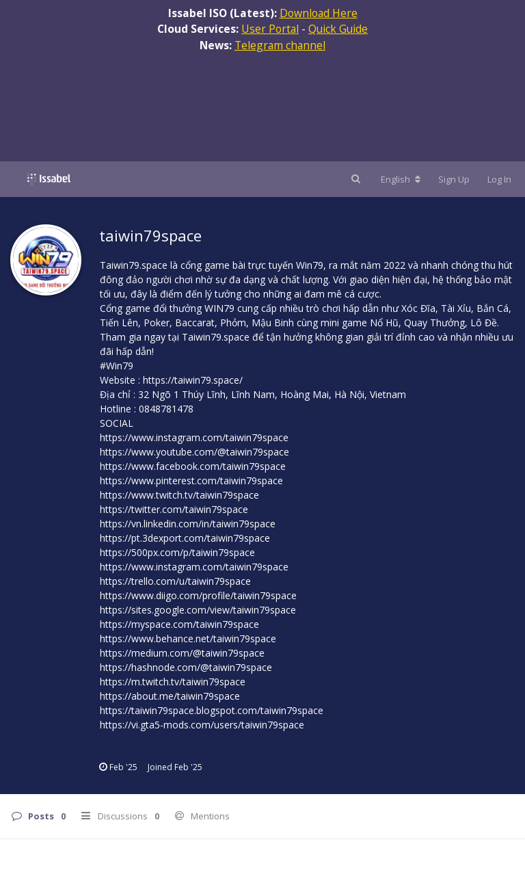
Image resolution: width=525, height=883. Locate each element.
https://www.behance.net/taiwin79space (188, 638)
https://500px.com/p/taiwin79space (177, 552)
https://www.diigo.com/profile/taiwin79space (198, 595)
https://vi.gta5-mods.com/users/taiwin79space (202, 724)
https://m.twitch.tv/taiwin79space (172, 681)
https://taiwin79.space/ (193, 379)
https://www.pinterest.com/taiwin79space (191, 480)
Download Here (319, 13)
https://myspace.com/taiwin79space (179, 624)
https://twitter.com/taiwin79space (174, 509)
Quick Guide (338, 28)
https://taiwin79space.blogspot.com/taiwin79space (211, 710)
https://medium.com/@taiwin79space (182, 652)
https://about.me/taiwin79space (170, 695)
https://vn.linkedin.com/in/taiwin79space (187, 523)
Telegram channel (279, 45)
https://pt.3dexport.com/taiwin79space (185, 537)
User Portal (270, 28)
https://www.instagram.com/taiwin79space (194, 437)
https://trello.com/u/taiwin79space (175, 581)
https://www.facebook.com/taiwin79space (193, 466)
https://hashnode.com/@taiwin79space (186, 667)
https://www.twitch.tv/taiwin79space (179, 494)
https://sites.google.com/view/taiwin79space (198, 609)
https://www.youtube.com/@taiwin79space (194, 451)
